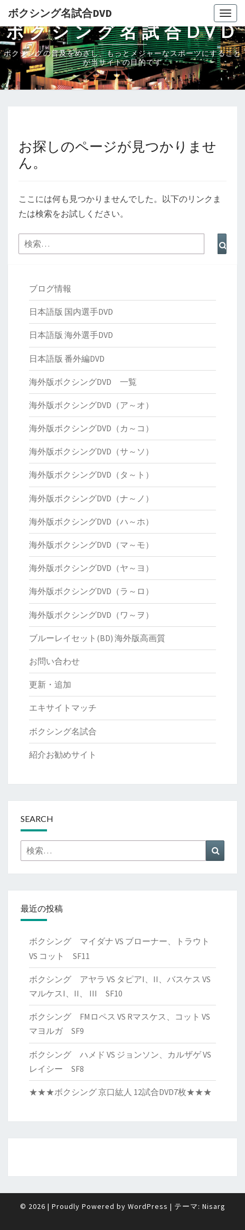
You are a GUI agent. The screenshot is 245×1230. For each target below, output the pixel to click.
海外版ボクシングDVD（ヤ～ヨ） (91, 568)
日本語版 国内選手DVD (71, 311)
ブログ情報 (50, 288)
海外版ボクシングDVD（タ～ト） (91, 474)
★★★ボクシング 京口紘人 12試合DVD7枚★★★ (120, 1092)
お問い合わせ (54, 661)
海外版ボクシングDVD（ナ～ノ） (91, 498)
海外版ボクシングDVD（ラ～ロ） (91, 591)
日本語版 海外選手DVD (71, 335)
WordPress (148, 1206)
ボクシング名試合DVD (60, 13)
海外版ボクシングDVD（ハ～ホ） (91, 521)
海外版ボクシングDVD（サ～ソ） (91, 451)
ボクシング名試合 (63, 731)
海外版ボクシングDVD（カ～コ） (91, 428)
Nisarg (213, 1206)
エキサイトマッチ (63, 707)
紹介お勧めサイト (63, 754)
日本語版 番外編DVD (67, 358)
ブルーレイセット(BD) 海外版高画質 (97, 638)
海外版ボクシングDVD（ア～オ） (91, 405)
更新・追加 (50, 684)
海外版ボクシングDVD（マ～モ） (91, 544)
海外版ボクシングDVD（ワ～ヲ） (91, 614)
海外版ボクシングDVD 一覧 (83, 381)
